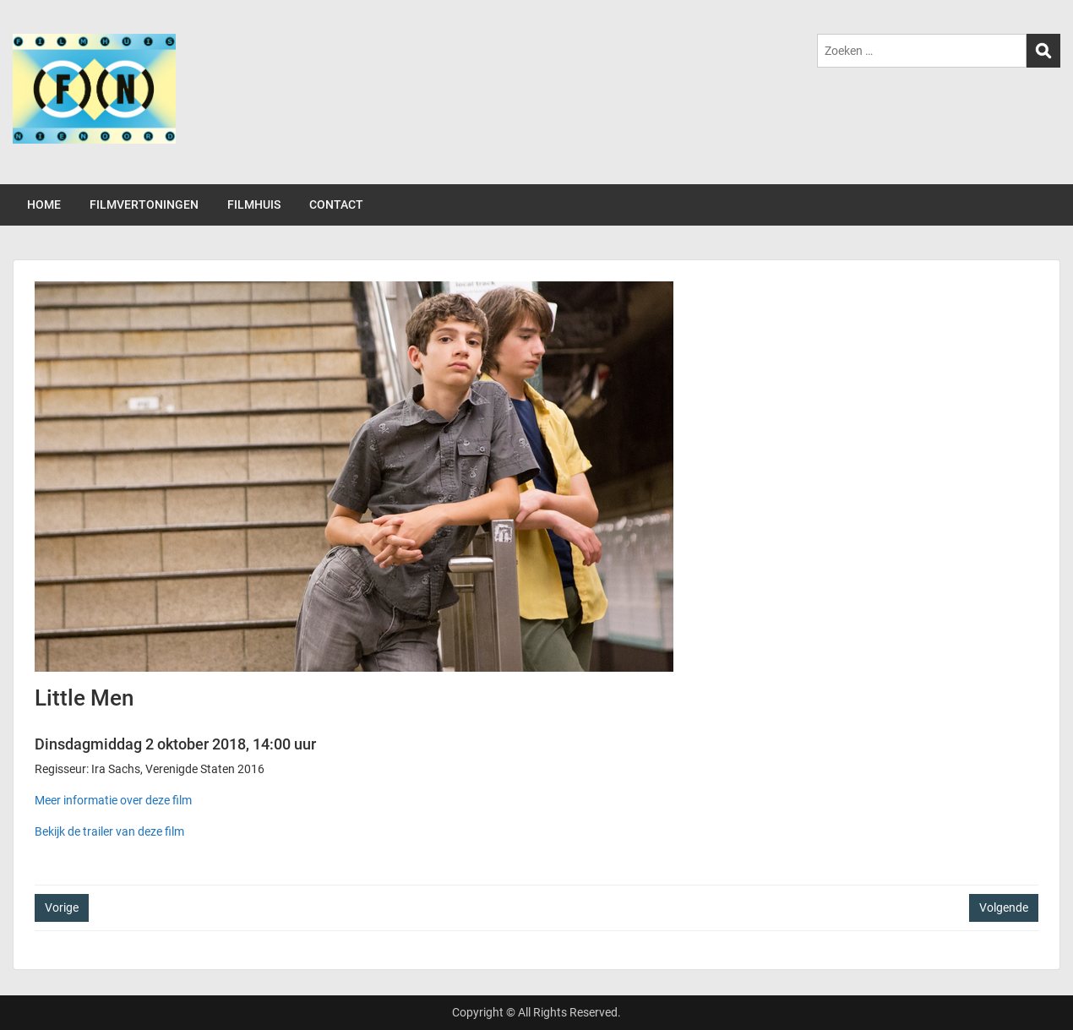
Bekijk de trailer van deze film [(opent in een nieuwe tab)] (109, 831)
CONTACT (336, 204)
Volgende (1003, 907)
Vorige (62, 907)
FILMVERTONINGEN (144, 204)
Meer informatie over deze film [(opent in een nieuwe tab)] (113, 800)
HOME (44, 204)
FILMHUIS (254, 204)
